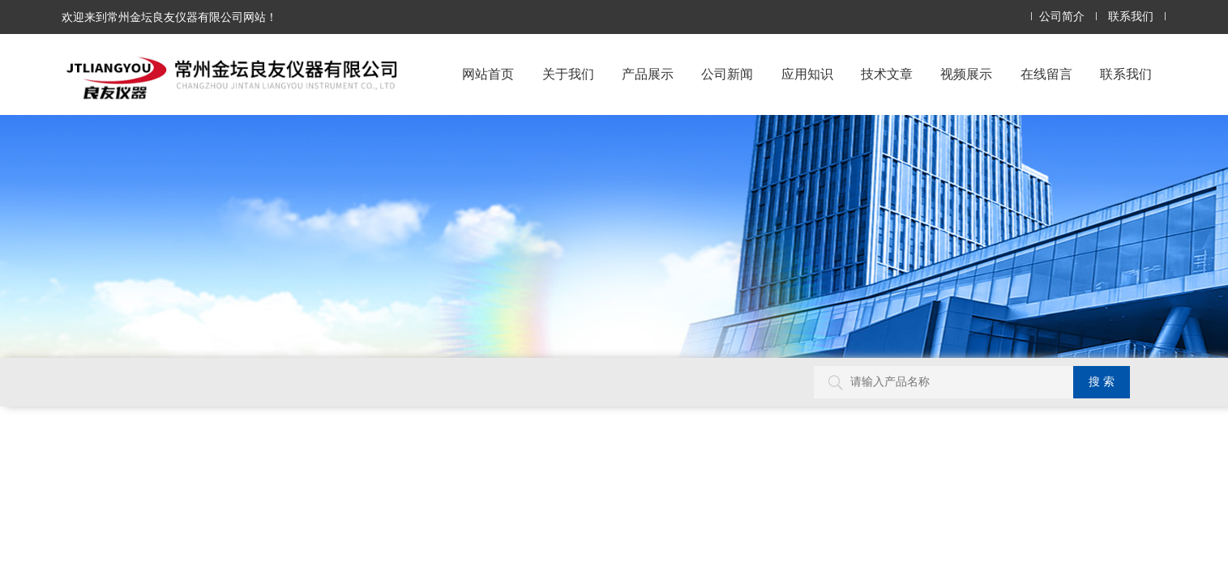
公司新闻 (727, 74)
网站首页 (488, 74)
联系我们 (1130, 16)
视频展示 (966, 74)
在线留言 (1046, 74)
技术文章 (887, 74)
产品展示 (648, 74)
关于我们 (568, 74)
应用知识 (807, 74)
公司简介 (1062, 16)
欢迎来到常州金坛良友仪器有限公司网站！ (169, 17)
